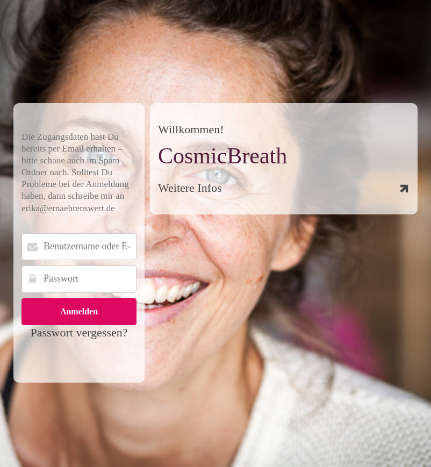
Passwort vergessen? (78, 332)
